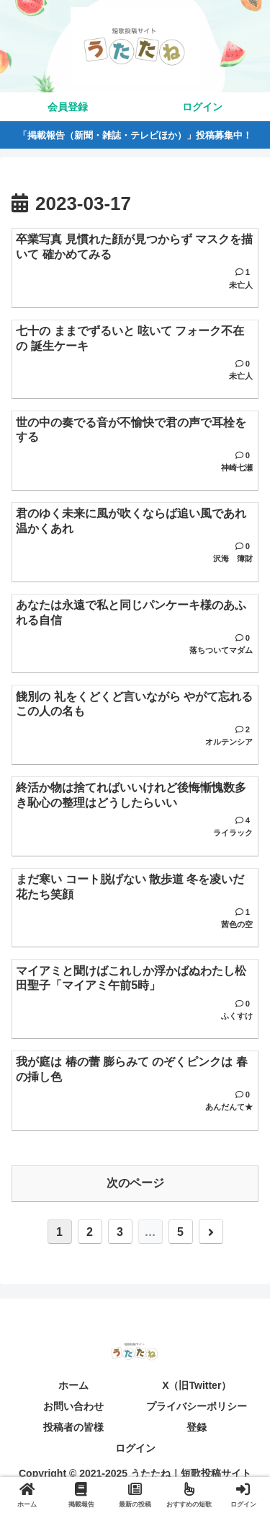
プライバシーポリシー (196, 1406)
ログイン (135, 1448)
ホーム (73, 1385)
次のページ (135, 1183)
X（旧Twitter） (196, 1385)
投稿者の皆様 (73, 1427)
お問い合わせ (73, 1406)
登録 (196, 1427)
